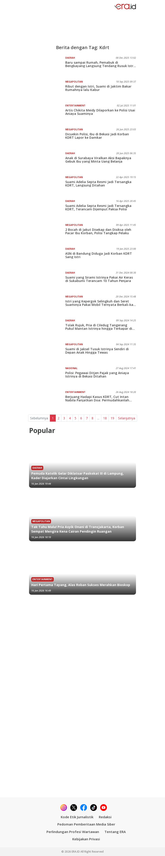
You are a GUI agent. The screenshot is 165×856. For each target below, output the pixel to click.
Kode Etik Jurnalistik (77, 817)
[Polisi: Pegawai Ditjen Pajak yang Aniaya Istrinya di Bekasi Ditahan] (47, 377)
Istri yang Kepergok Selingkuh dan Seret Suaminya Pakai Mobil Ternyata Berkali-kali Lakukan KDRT (100, 303)
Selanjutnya (126, 418)
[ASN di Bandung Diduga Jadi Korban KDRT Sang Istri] (47, 257)
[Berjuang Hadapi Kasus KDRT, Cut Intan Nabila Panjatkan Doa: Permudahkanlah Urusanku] (47, 400)
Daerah (70, 57)
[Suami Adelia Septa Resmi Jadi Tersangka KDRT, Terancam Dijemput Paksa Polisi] (47, 209)
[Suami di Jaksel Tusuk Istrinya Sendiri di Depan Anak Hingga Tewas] (47, 353)
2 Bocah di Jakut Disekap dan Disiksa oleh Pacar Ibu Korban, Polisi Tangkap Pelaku (98, 231)
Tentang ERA (115, 831)
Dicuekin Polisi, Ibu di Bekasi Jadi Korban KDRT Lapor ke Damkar (97, 135)
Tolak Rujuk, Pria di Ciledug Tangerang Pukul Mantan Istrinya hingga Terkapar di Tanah (98, 326)
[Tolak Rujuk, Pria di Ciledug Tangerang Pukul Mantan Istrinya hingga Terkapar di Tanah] (47, 329)
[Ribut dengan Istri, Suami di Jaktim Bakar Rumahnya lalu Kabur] (47, 90)
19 (112, 418)
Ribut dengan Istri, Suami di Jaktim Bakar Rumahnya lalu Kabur (98, 88)
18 (105, 418)
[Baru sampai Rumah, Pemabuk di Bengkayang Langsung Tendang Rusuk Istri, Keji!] (47, 66)
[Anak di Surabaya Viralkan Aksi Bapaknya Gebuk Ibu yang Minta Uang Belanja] (47, 162)
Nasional (71, 368)
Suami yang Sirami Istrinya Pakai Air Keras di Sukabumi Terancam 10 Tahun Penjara (99, 279)
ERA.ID (76, 851)
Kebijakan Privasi (86, 839)
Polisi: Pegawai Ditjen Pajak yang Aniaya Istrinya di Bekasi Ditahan (97, 374)
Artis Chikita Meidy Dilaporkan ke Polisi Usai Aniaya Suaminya (100, 111)
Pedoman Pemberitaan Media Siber (86, 824)
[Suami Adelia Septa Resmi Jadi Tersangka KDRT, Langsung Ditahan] (47, 186)
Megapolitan (74, 81)
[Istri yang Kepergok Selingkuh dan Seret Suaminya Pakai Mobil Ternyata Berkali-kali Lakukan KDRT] (47, 305)
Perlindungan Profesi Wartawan (72, 831)
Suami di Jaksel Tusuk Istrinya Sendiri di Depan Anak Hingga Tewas (97, 350)
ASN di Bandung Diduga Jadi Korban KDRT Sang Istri (98, 255)
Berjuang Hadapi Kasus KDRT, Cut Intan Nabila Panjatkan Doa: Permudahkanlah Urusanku (97, 398)
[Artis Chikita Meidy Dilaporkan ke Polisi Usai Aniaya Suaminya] (47, 114)
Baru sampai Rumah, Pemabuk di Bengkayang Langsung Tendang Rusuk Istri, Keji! (100, 64)
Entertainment (75, 105)
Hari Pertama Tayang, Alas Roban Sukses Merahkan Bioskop (80, 585)
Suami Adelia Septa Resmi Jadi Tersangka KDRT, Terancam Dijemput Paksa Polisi (98, 207)
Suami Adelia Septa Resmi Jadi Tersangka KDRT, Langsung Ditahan (98, 183)
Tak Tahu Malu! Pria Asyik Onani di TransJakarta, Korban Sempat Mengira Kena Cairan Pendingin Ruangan (77, 529)
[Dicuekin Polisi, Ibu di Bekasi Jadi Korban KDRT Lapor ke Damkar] (47, 138)
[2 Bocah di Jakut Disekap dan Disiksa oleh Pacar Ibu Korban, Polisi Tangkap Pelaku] (47, 233)
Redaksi (105, 817)
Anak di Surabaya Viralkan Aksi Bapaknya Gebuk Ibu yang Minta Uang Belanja (98, 159)
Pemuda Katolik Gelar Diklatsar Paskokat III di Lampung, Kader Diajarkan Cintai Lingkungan (77, 475)
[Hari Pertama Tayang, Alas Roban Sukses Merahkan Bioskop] (82, 570)
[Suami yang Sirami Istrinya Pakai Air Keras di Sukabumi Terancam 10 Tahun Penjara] (47, 281)
